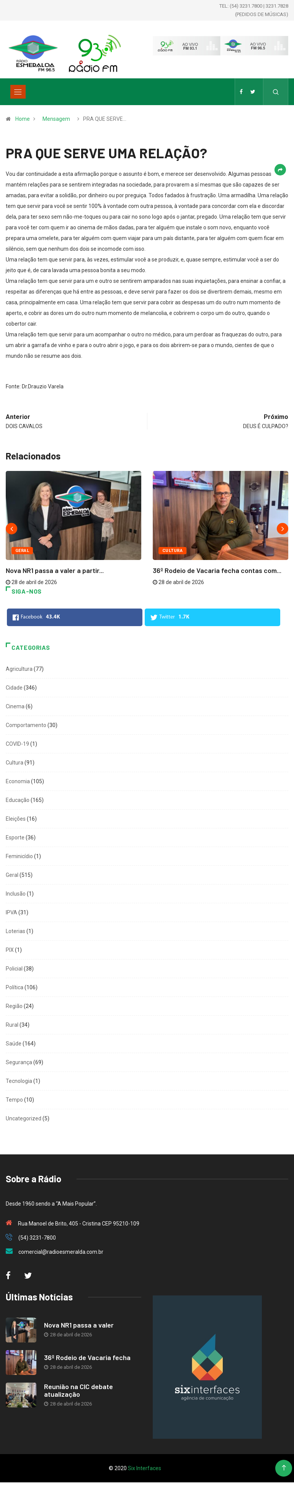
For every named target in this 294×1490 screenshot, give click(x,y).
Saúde (13, 1043)
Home (22, 119)
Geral (22, 550)
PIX (10, 950)
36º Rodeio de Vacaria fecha (87, 1357)
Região (14, 1006)
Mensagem (56, 119)
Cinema (15, 706)
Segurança (19, 1062)
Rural (12, 1025)
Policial (14, 969)
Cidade (14, 688)
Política (14, 987)
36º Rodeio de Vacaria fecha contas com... (217, 570)
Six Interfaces (144, 1468)
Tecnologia (19, 1081)
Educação (17, 800)
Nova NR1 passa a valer (79, 1325)
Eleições (16, 819)
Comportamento (26, 725)
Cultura (172, 550)
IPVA (11, 912)
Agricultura (19, 669)
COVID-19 (17, 744)
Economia (18, 781)
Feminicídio (19, 856)
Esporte (15, 837)
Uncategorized (23, 1118)
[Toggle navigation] (18, 91)
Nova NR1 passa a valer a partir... (55, 570)
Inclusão (16, 894)
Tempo (14, 1100)
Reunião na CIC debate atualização (78, 1390)
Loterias (15, 931)
